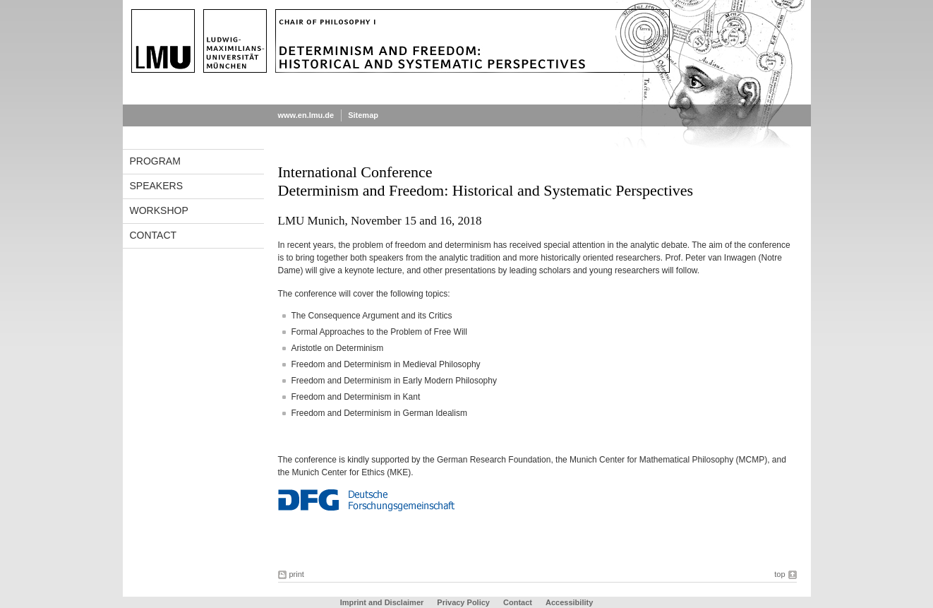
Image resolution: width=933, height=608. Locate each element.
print (296, 574)
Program (155, 161)
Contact (153, 235)
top (779, 574)
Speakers (156, 185)
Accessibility (569, 602)
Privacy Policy (463, 602)
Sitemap (363, 115)
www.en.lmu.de (306, 115)
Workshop (159, 210)
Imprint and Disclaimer (382, 602)
